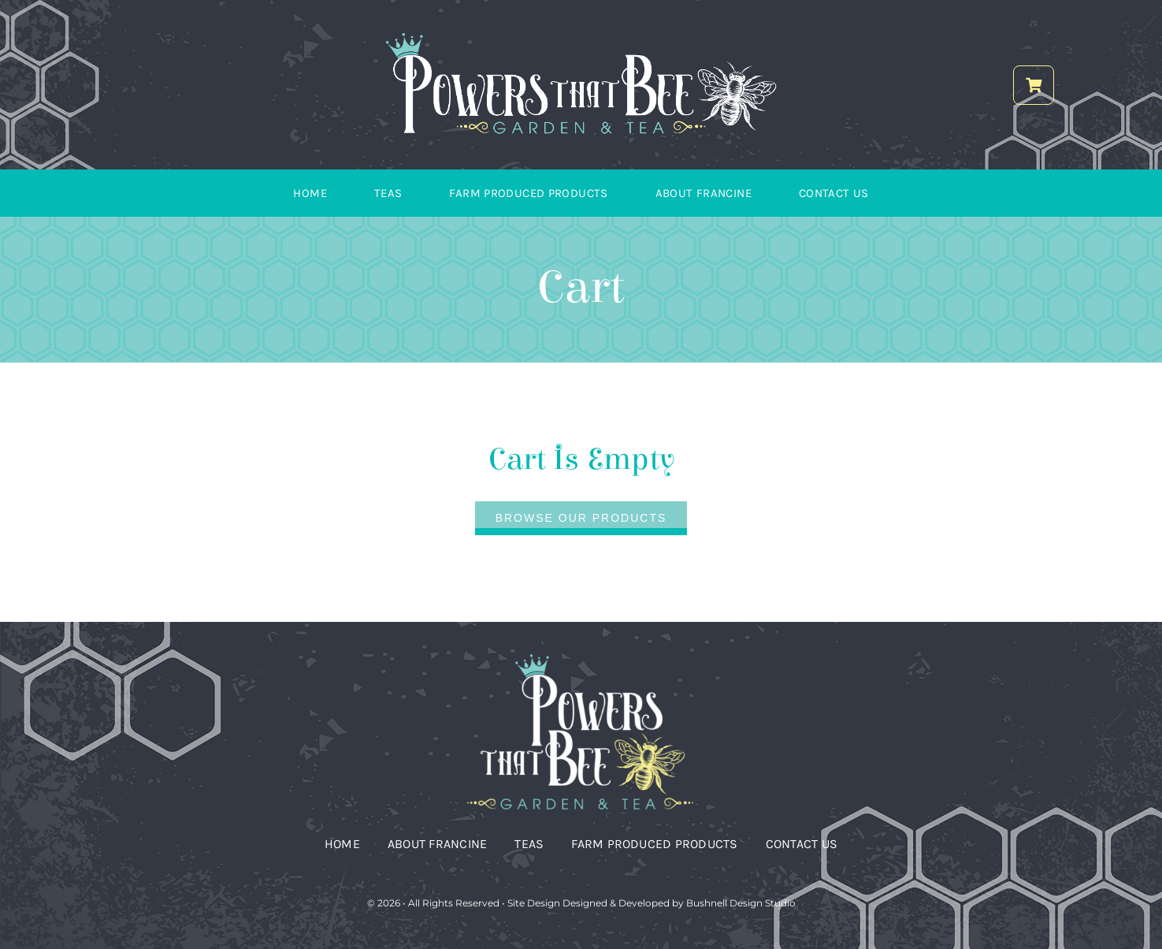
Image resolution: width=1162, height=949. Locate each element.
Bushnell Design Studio (741, 903)
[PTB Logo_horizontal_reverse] (581, 37)
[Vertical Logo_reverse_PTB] (581, 655)
